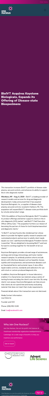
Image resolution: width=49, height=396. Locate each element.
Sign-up (39, 393)
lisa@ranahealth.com (14, 310)
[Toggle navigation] (45, 10)
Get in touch (9, 344)
